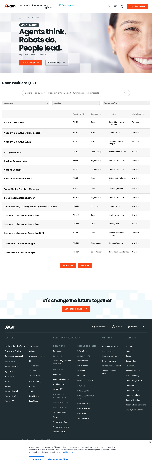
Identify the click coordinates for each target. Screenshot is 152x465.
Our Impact (130, 385)
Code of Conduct (133, 400)
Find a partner (107, 351)
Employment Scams (134, 410)
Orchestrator (34, 375)
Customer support (14, 356)
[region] (76, 452)
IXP (30, 361)
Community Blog (60, 422)
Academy (57, 374)
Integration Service (37, 356)
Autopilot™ (9, 401)
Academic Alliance (61, 379)
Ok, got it (36, 459)
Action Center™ (11, 367)
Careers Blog (131, 361)
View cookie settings (58, 459)
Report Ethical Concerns (136, 405)
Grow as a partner (109, 361)
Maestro (32, 371)
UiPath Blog (82, 351)
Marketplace (34, 366)
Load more (68, 265)
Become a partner (109, 356)
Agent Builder (10, 371)
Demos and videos (85, 380)
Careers (129, 356)
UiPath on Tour (83, 404)
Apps (7, 381)
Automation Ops (12, 396)
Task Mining (34, 396)
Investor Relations (133, 371)
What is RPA (58, 389)
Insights (32, 351)
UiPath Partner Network (111, 346)
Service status (59, 432)
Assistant (8, 386)
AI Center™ (9, 376)
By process (57, 356)
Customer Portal (60, 407)
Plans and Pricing (13, 351)
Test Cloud (33, 401)
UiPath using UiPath (134, 380)
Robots (32, 386)
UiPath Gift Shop (132, 390)
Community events (61, 427)
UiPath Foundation (133, 395)
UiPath (81, 413)
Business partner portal (111, 366)
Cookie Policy (67, 452)
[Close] (150, 442)
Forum (56, 417)
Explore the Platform (15, 346)
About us (129, 346)
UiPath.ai (129, 351)
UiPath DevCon (83, 408)
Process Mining (35, 381)
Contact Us (99, 326)
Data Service (34, 346)
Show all (85, 265)
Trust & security (132, 375)
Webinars (81, 370)
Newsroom (130, 366)
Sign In (117, 326)
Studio (31, 391)
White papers (82, 366)
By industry (57, 351)
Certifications (58, 384)
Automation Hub (11, 391)
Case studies (82, 361)
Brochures (81, 375)
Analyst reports (83, 356)
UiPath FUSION (83, 391)
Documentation (59, 412)
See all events (83, 418)
